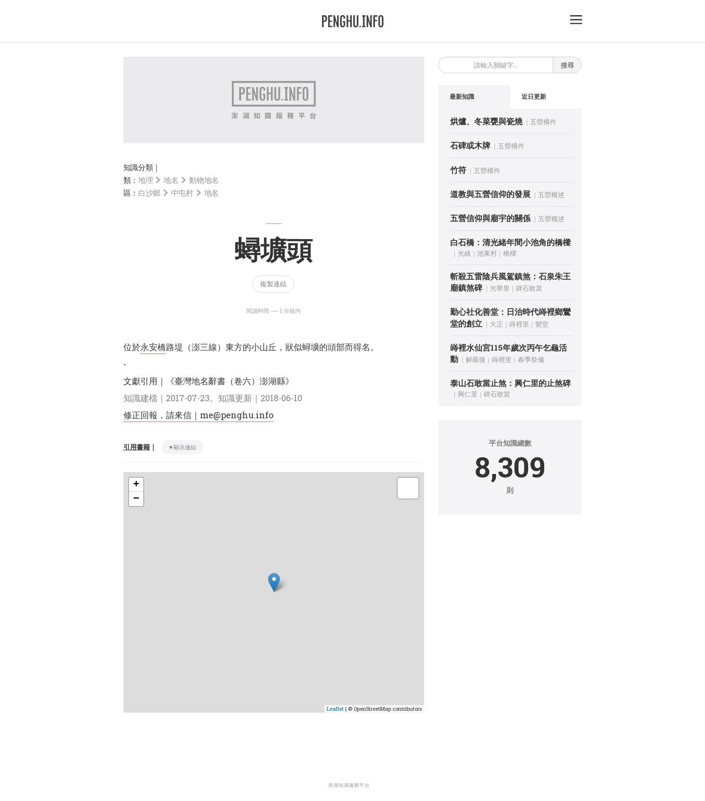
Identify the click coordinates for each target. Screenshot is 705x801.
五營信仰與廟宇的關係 (490, 218)
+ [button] (136, 485)
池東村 (487, 253)
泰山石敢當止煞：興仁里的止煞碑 (510, 383)
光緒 (464, 253)
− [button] (136, 499)
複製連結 (273, 283)
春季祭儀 (531, 359)
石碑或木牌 (470, 145)
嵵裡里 (519, 323)
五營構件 (543, 121)
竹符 (458, 169)
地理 (145, 180)
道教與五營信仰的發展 (490, 194)
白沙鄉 (149, 193)
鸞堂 (541, 323)
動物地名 (204, 180)
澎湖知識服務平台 (349, 785)
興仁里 (468, 393)
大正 (496, 323)
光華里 (500, 288)
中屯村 (182, 193)
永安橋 (153, 347)
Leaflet (335, 708)
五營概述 (551, 194)
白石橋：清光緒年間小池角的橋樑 (510, 242)
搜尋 (567, 64)
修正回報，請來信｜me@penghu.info (198, 415)
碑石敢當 (529, 288)
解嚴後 (476, 359)
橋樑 (509, 253)
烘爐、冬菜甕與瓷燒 (486, 121)
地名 (171, 180)
